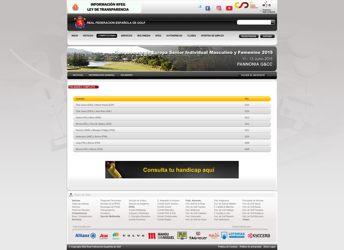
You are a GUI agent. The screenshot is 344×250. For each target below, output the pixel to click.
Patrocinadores (107, 210)
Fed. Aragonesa (221, 200)
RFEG (159, 36)
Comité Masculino (165, 210)
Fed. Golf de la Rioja (195, 204)
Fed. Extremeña (193, 216)
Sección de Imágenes (139, 204)
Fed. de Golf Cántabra (253, 210)
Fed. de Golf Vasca (251, 204)
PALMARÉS (126, 75)
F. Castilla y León (222, 213)
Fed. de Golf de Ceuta (196, 219)
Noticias (76, 200)
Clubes (246, 219)
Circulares (105, 213)
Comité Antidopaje (137, 210)
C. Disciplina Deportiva (139, 216)
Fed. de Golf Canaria (195, 207)
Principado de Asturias (253, 200)
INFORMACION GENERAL (102, 75)
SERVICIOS (127, 36)
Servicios (76, 219)
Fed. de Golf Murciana (253, 216)
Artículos (76, 207)
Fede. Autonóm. (193, 200)
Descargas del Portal (110, 207)
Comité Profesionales (167, 216)
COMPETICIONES (107, 36)
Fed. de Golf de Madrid (225, 204)
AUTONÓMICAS (174, 36)
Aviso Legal (269, 247)
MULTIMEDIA (144, 36)
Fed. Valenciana (221, 219)
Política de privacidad (250, 247)
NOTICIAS (88, 36)
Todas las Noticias (80, 204)
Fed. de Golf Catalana (196, 213)
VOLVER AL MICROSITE (253, 75)
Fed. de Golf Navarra (224, 216)
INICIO (75, 36)
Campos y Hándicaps (139, 213)
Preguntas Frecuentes (110, 200)
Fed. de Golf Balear (252, 207)
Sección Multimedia (110, 216)
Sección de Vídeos (137, 200)
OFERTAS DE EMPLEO (212, 36)
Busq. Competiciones (82, 216)
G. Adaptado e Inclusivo (168, 200)
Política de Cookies (228, 247)
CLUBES (191, 36)
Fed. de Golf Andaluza (253, 213)
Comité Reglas (164, 219)
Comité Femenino (137, 219)
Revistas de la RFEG (110, 204)
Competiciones (79, 213)
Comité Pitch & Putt (166, 213)
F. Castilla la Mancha (223, 207)
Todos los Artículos (80, 210)
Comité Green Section (167, 204)
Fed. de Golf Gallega (223, 210)
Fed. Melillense (193, 210)
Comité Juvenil (164, 207)
